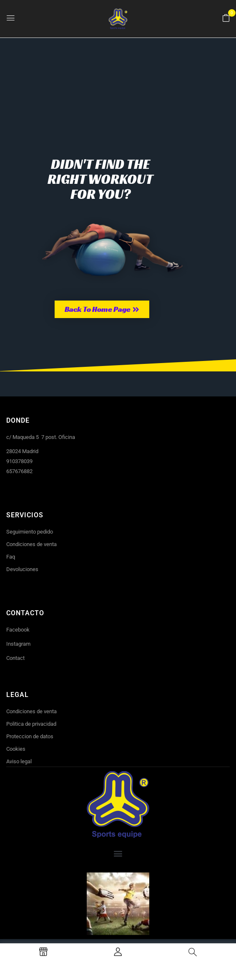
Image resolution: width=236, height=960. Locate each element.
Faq (10, 557)
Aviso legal (19, 761)
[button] (226, 18)
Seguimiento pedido (29, 532)
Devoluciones (22, 569)
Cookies (15, 749)
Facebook (18, 630)
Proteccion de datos (29, 736)
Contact (15, 658)
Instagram (18, 644)
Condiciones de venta (31, 544)
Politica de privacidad (31, 724)
